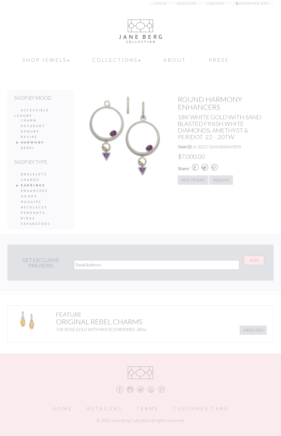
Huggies (31, 202)
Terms (147, 408)
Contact (216, 3)
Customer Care (201, 408)
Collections (116, 60)
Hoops (29, 196)
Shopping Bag (254, 3)
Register (186, 3)
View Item (253, 330)
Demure (30, 131)
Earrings (33, 185)
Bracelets (34, 174)
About (174, 60)
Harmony (32, 142)
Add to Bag (193, 180)
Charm (29, 120)
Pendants (33, 213)
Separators (35, 224)
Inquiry (221, 180)
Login (160, 3)
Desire (29, 137)
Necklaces (34, 207)
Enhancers (34, 191)
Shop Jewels (46, 60)
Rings (28, 218)
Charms (30, 180)
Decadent (33, 126)
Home (62, 408)
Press (219, 60)
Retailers (104, 408)
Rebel (28, 148)
